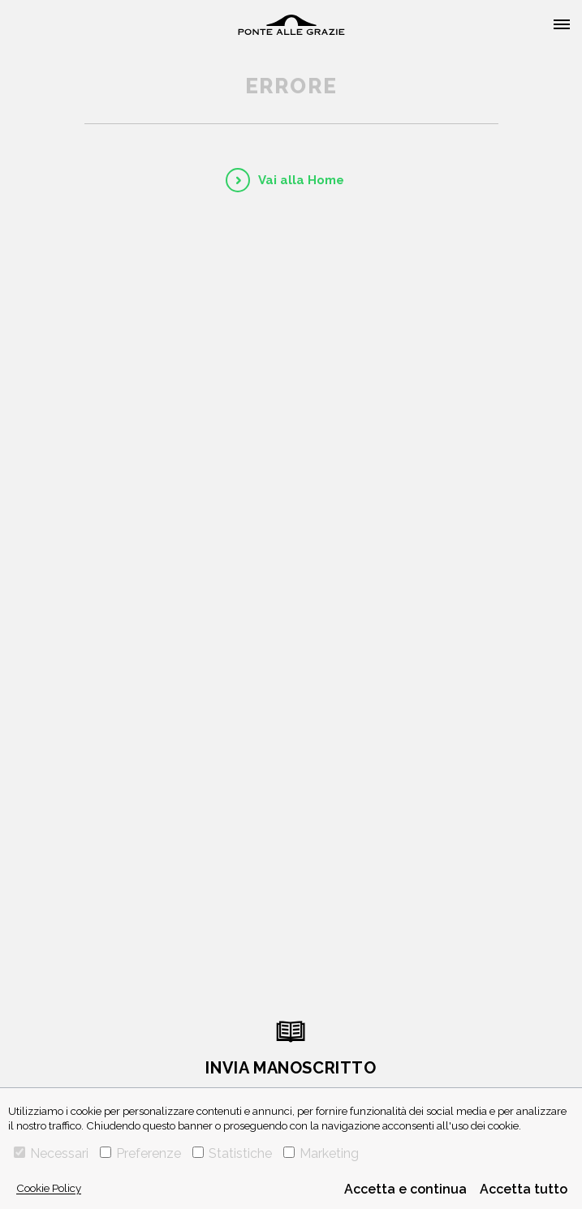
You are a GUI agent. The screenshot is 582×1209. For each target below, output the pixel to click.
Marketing (321, 1153)
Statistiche (232, 1153)
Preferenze (140, 1153)
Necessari (51, 1153)
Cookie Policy (48, 1187)
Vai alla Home (301, 180)
